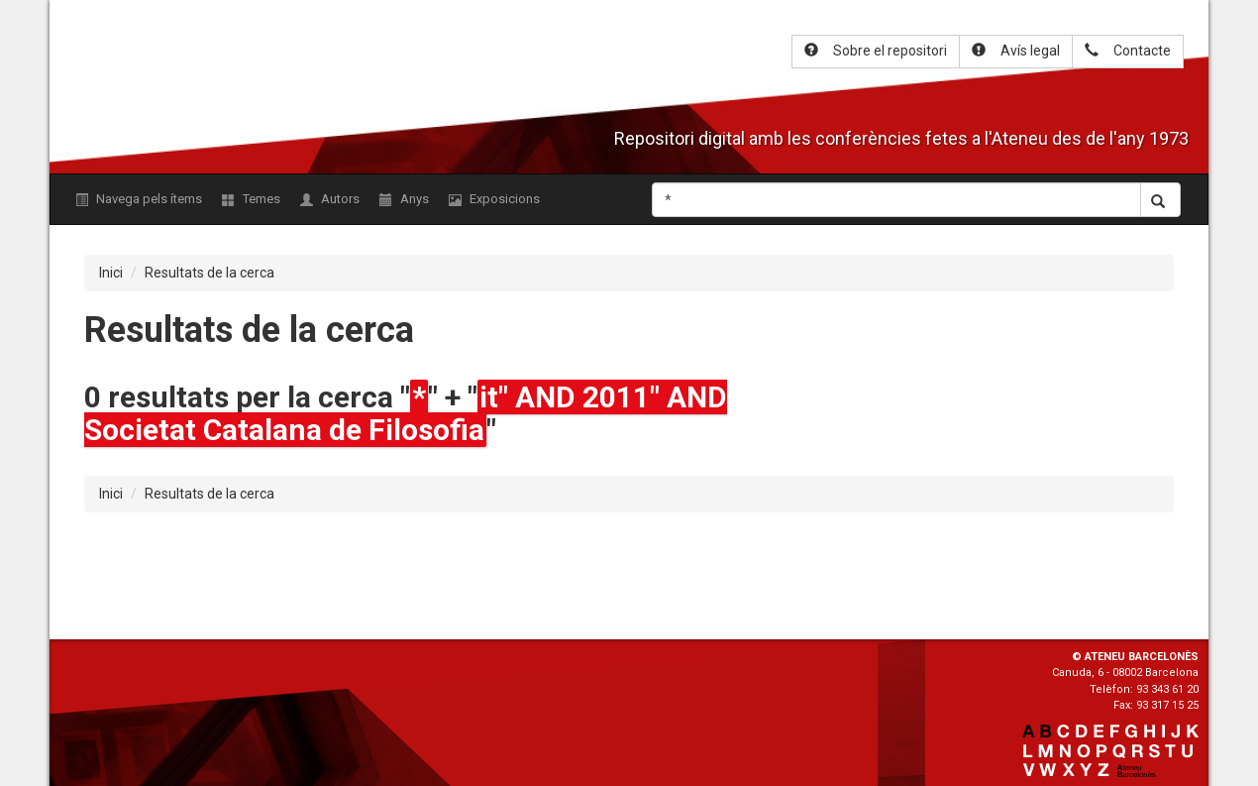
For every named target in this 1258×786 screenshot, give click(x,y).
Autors (330, 198)
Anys (404, 198)
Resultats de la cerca (209, 273)
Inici (111, 273)
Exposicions (494, 198)
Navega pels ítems (138, 198)
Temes (251, 198)
